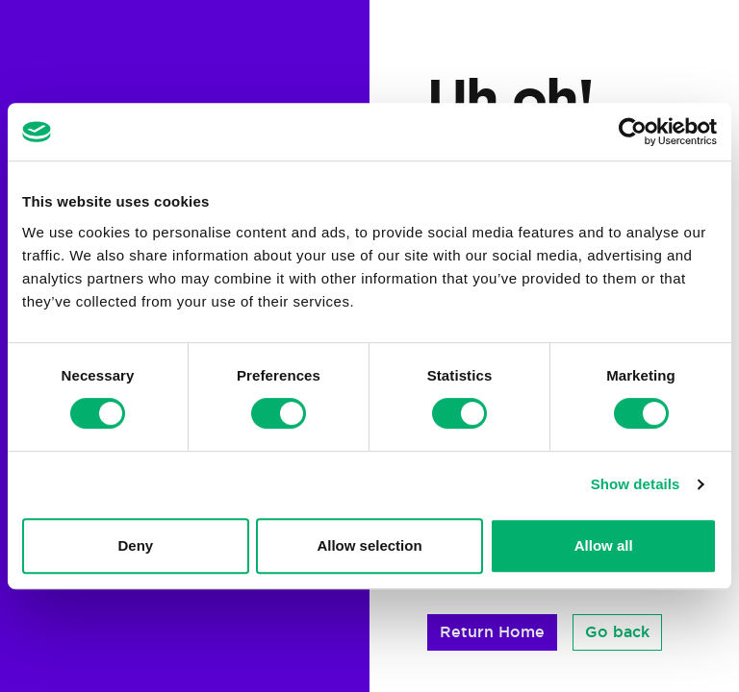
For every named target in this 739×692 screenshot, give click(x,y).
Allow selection (369, 545)
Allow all (603, 545)
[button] (492, 632)
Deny (135, 545)
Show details (635, 484)
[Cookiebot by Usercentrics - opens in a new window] (632, 131)
